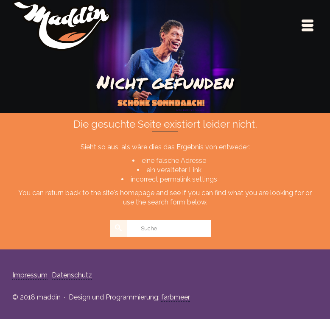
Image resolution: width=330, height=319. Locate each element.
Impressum (30, 275)
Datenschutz (72, 275)
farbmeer (175, 297)
